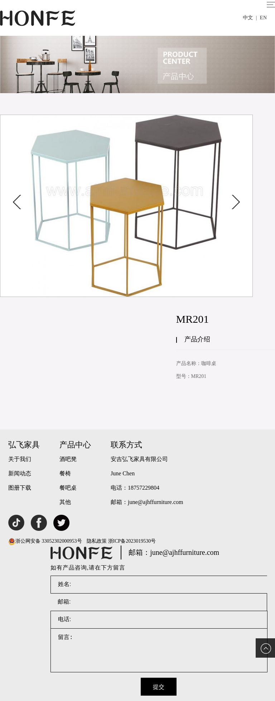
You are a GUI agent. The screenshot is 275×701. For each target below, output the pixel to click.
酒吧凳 (68, 459)
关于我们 (19, 459)
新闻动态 (19, 473)
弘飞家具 (24, 444)
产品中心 (75, 444)
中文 (250, 17)
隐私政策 (97, 541)
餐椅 (65, 473)
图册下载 (19, 488)
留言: (158, 650)
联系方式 (126, 444)
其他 (65, 502)
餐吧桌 (68, 488)
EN (263, 17)
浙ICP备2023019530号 (132, 541)
